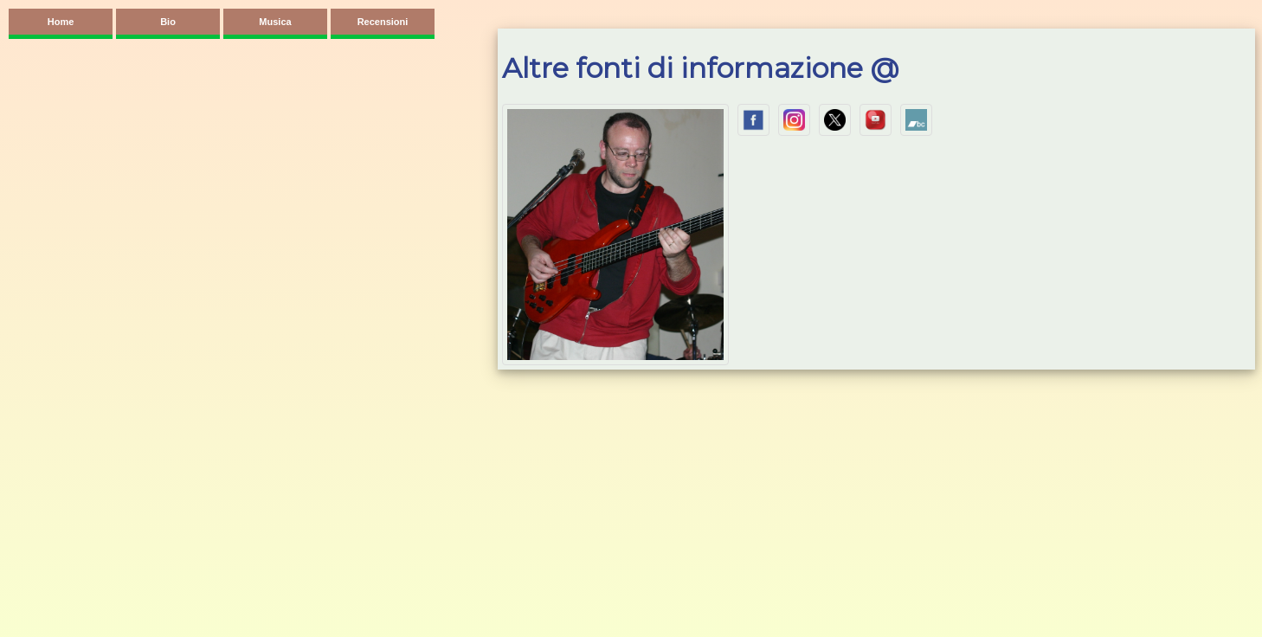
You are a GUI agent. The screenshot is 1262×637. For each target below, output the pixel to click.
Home (61, 21)
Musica (275, 21)
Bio (168, 21)
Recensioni (383, 21)
